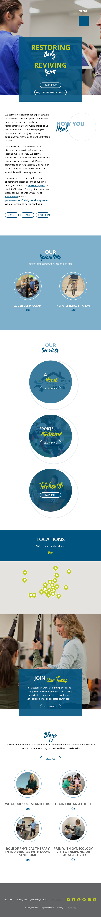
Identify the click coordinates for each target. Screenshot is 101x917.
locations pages (36, 185)
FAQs (27, 215)
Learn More (50, 85)
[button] (48, 595)
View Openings (50, 706)
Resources (43, 215)
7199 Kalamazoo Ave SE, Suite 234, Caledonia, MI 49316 (25, 900)
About (12, 215)
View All (50, 758)
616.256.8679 (11, 196)
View (50, 553)
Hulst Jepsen (25, 11)
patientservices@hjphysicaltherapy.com (26, 200)
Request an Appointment (50, 92)
